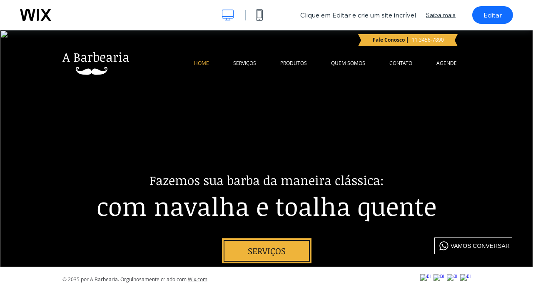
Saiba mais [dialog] (441, 15)
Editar (492, 15)
